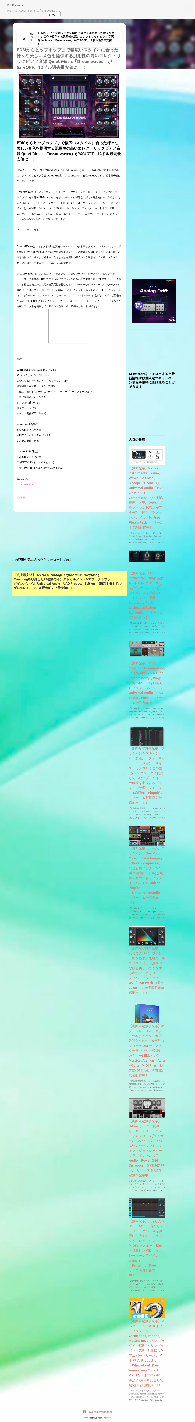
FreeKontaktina (22, 4)
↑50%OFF (31, 38)
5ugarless (107, 1418)
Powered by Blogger (97, 1411)
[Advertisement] (69, 534)
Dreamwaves (25, 484)
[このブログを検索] (178, 9)
